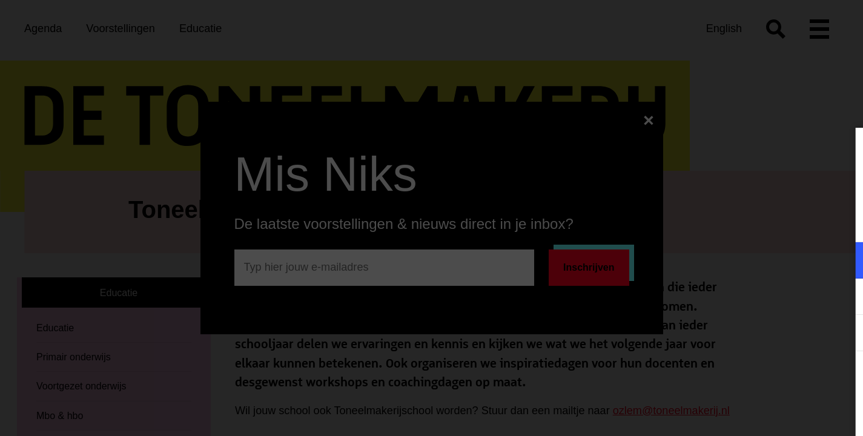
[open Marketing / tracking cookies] (843, 298)
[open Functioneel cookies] (843, 261)
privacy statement (711, 221)
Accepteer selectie (760, 413)
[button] (748, 260)
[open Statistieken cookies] (843, 334)
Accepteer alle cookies (760, 378)
